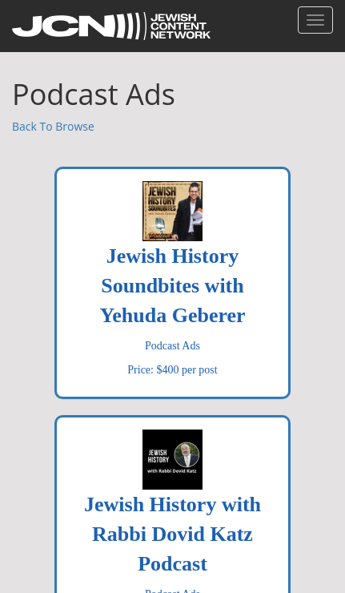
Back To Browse (53, 126)
